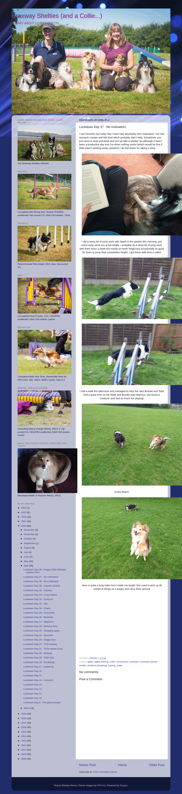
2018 (24, 718)
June (27, 556)
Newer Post (87, 765)
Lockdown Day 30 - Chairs (36, 608)
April (26, 565)
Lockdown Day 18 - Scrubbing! (39, 662)
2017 (24, 722)
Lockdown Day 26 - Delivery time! (40, 626)
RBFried (101, 785)
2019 (24, 713)
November (29, 534)
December (29, 530)
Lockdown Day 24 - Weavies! (38, 635)
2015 (24, 732)
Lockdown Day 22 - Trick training (40, 644)
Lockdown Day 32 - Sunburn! (38, 599)
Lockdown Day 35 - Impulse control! (41, 585)
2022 (24, 517)
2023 (24, 512)
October (28, 538)
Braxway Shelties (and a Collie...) (57, 15)
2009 (24, 758)
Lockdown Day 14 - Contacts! (38, 680)
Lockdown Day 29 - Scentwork (38, 612)
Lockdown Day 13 (32, 684)
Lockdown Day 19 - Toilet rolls (38, 657)
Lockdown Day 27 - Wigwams (38, 621)
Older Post (156, 765)
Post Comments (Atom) (105, 772)
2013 (24, 740)
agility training (101, 661)
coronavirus (122, 661)
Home (122, 765)
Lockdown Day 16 (32, 671)
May (26, 561)
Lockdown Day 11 (32, 693)
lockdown (134, 661)
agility (90, 661)
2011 (24, 749)
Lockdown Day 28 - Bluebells (38, 617)
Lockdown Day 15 (32, 675)
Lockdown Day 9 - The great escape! (42, 702)
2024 (24, 508)
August (28, 547)
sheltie (82, 665)
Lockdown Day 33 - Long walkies (40, 595)
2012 (24, 745)
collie (112, 661)
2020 (24, 526)
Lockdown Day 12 (32, 689)
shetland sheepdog (97, 665)
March (27, 708)
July (26, 552)
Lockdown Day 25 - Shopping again (41, 630)
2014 (24, 736)
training (111, 665)
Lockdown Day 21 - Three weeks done (43, 648)
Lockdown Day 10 (32, 698)
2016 (24, 727)
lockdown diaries (148, 661)
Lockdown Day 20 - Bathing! (37, 653)
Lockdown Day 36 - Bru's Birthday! (41, 581)
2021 (24, 521)
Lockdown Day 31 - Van (35, 603)
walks (120, 665)
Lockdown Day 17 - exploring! (38, 666)
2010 (24, 754)
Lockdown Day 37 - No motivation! (41, 577)
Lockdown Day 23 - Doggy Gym (39, 639)
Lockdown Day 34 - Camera (37, 590)
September (30, 543)
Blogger (124, 785)
